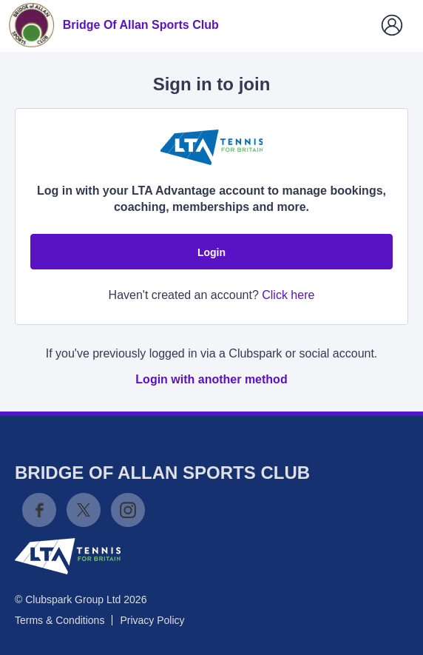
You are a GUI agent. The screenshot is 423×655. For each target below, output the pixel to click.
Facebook (39, 510)
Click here (288, 295)
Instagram (128, 510)
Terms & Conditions (59, 620)
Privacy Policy (152, 620)
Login (211, 252)
